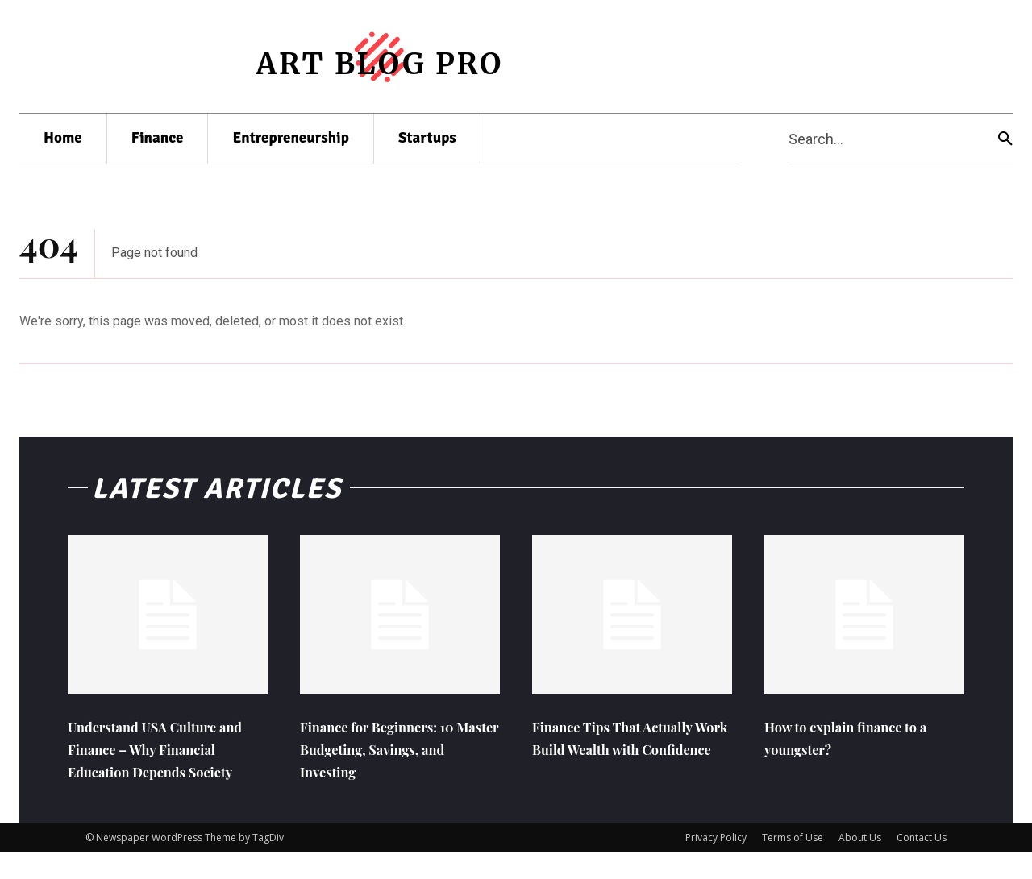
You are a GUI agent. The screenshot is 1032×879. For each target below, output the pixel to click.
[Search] (1005, 139)
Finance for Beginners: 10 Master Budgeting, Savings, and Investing (394, 752)
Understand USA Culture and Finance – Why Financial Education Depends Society (159, 763)
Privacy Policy (716, 864)
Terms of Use (792, 864)
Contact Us (922, 864)
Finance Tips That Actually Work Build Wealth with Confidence (631, 752)
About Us (859, 864)
